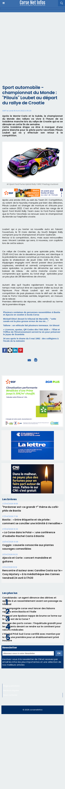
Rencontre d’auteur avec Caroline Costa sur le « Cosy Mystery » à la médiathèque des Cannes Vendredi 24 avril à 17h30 (32, 574)
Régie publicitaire (11, 686)
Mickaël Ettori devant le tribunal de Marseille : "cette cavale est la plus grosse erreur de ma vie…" (29, 320)
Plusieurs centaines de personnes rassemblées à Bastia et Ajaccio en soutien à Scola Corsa (31, 313)
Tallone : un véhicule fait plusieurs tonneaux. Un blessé (31, 325)
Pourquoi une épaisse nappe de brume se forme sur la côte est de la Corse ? (32, 617)
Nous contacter (10, 695)
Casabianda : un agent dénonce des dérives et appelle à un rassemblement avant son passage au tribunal (32, 601)
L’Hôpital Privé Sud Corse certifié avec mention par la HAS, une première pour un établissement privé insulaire (31, 637)
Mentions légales (11, 690)
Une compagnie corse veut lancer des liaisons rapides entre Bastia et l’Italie (28, 610)
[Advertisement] (30, 50)
